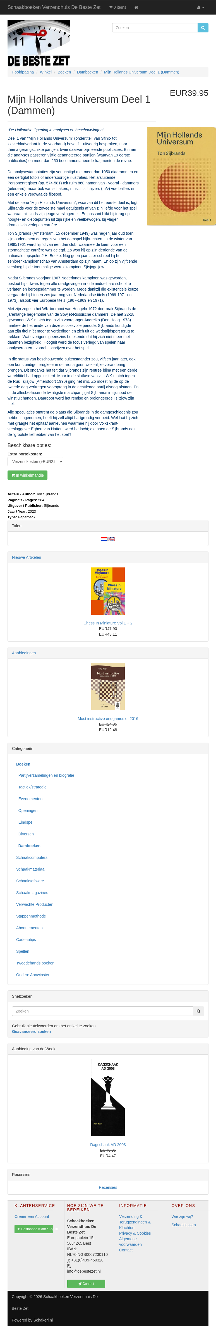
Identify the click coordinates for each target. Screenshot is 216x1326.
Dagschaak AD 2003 (108, 1144)
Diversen (25, 834)
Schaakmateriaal (30, 869)
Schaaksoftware (30, 881)
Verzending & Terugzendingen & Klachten (135, 1222)
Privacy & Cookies (135, 1233)
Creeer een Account (32, 1216)
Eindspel (24, 822)
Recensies (108, 1187)
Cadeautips (26, 939)
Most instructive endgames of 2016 (108, 718)
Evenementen (29, 799)
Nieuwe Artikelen (26, 557)
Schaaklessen (184, 1225)
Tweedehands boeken (35, 963)
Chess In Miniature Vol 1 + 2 (108, 623)
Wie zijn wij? (182, 1216)
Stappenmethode (31, 916)
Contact (126, 1250)
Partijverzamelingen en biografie (45, 775)
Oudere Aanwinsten (33, 975)
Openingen (26, 810)
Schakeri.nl (43, 1320)
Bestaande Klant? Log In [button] (35, 1229)
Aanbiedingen (24, 653)
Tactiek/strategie (31, 787)
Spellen (22, 951)
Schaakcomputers (31, 857)
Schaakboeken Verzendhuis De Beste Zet (54, 7)
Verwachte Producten (34, 904)
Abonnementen (29, 928)
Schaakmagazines (32, 892)
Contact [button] (86, 1284)
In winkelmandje (27, 475)
